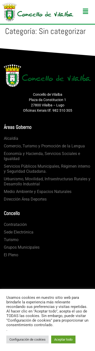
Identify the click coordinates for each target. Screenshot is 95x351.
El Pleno (11, 254)
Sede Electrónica (18, 232)
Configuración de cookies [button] (27, 339)
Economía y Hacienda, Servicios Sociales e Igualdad (42, 156)
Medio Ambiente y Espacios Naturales (37, 191)
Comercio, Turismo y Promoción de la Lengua (44, 146)
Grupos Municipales (22, 247)
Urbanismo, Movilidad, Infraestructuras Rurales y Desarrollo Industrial (47, 181)
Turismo (11, 239)
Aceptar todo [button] (63, 339)
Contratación (15, 224)
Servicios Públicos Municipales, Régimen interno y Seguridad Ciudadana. (47, 169)
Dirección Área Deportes (25, 199)
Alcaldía (11, 138)
